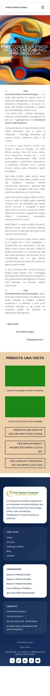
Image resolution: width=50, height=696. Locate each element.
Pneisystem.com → (36, 339)
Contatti (10, 555)
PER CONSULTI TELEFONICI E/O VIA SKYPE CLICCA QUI (26, 463)
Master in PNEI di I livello (18, 574)
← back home (11, 324)
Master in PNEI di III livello (19, 583)
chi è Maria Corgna (25, 332)
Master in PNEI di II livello (19, 579)
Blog (9, 551)
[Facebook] (12, 660)
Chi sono (11, 542)
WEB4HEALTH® (37, 652)
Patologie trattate (15, 546)
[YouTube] (37, 660)
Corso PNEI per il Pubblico (19, 588)
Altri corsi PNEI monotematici (21, 592)
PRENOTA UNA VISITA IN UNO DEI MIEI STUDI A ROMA (25, 432)
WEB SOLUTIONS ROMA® (25, 654)
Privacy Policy (25, 647)
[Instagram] (18, 660)
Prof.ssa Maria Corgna (16, 7)
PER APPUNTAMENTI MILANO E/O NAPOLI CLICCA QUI (26, 447)
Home (9, 537)
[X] (31, 660)
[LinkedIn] (25, 660)
